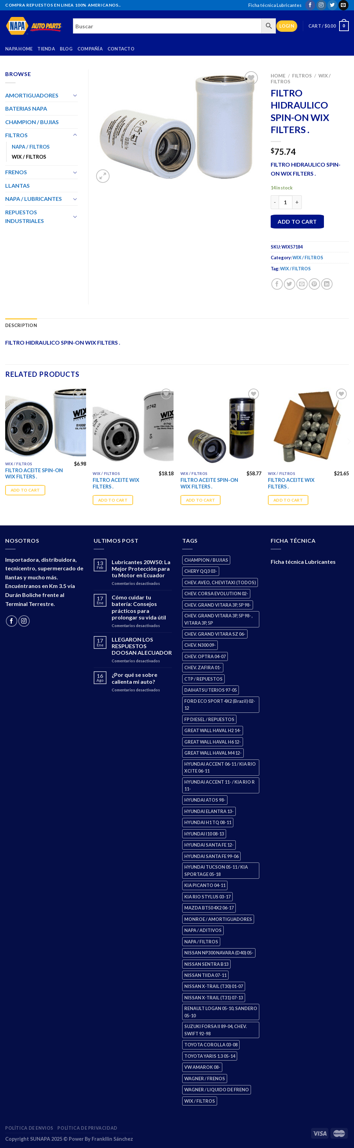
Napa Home (18, 49)
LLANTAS (17, 185)
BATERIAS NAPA (26, 108)
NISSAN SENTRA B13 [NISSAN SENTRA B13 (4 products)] (206, 964)
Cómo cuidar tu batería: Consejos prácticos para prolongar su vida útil (139, 607)
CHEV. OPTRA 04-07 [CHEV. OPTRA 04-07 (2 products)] (205, 656)
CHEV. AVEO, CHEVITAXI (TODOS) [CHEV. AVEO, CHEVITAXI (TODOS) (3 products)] (220, 582)
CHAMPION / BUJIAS (32, 122)
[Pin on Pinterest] (314, 284)
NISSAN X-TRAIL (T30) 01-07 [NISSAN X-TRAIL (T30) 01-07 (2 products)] (213, 986)
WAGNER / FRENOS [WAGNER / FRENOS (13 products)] (204, 1078)
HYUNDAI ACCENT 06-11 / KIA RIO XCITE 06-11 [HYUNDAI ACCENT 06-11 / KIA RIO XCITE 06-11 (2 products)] (220, 767)
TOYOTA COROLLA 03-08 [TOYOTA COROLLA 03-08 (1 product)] (210, 1044)
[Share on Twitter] (289, 284)
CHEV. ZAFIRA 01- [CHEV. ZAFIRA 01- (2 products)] (202, 667)
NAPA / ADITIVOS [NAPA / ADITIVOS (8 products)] (203, 930)
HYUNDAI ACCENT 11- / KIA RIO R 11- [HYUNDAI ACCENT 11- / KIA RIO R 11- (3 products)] (219, 785)
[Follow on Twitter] (332, 5)
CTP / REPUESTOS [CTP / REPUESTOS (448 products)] (203, 679)
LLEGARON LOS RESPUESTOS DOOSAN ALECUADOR (142, 646)
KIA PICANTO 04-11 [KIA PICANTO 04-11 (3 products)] (204, 885)
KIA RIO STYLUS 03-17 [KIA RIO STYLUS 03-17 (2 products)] (207, 896)
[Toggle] (75, 95)
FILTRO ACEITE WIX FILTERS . (116, 483)
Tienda (46, 49)
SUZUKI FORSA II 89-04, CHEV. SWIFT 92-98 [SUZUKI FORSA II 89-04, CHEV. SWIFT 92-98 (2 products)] (215, 1030)
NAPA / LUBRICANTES (33, 198)
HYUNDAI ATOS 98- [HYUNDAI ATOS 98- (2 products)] (204, 800)
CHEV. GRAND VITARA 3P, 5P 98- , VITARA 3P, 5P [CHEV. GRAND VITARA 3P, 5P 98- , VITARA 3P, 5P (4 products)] (218, 619)
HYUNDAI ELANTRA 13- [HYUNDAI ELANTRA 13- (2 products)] (209, 811)
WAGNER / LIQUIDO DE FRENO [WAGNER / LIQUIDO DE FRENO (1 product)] (216, 1089)
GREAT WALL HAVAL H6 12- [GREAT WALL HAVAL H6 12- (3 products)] (212, 742)
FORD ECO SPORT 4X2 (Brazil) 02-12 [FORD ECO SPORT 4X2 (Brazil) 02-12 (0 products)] (219, 704)
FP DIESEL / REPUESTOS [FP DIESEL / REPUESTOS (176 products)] (209, 719)
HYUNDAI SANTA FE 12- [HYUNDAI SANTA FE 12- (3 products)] (209, 845)
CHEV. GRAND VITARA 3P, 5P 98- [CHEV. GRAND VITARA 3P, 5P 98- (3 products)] (217, 605)
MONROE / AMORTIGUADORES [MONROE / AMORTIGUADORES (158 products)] (218, 919)
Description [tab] (21, 325)
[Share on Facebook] (277, 284)
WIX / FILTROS (307, 257)
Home (278, 75)
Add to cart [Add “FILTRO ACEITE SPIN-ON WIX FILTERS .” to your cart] (25, 490)
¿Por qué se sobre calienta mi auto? (134, 677)
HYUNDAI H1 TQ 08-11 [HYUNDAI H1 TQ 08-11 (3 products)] (207, 822)
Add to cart (297, 221)
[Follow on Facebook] (310, 5)
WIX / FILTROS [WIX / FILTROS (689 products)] (199, 1101)
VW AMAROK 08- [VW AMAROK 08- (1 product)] (202, 1067)
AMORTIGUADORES (31, 95)
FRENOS (16, 172)
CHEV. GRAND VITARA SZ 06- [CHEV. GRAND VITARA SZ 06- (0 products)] (214, 634)
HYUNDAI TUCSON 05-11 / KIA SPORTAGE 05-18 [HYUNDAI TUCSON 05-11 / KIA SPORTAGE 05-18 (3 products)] (216, 870)
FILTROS (302, 75)
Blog (66, 49)
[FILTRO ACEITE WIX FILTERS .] (133, 427)
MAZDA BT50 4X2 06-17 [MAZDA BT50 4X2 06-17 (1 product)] (209, 908)
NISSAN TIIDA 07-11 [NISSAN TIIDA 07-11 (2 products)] (205, 975)
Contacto (121, 49)
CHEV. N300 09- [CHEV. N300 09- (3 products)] (200, 645)
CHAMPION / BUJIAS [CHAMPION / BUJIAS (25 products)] (206, 560)
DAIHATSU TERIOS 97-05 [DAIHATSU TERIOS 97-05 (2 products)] (210, 690)
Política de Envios (29, 1128)
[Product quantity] (285, 202)
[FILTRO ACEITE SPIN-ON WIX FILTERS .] (45, 422)
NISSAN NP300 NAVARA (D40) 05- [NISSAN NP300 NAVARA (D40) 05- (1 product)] (218, 952)
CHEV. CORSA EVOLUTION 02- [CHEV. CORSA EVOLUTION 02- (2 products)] (216, 593)
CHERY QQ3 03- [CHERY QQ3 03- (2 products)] (200, 571)
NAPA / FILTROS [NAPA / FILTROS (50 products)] (201, 941)
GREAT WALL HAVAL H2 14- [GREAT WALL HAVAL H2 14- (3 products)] (212, 730)
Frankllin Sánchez (112, 1139)
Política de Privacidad (87, 1128)
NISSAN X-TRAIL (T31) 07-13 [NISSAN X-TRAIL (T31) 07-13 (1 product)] (213, 997)
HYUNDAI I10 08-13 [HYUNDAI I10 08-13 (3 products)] (204, 834)
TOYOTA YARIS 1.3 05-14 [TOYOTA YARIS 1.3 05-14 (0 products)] (209, 1056)
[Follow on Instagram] (321, 5)
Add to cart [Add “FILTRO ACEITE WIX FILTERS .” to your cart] (113, 500)
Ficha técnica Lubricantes (274, 5)
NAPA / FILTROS (30, 147)
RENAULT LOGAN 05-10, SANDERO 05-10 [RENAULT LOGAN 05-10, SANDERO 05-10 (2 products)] (220, 1012)
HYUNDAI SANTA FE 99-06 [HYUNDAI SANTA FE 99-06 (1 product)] (211, 856)
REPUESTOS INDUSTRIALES (24, 216)
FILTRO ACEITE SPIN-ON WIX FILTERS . (34, 473)
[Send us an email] (343, 5)
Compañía (90, 49)
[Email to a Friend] (302, 284)
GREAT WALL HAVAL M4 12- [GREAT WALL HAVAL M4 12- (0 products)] (213, 753)
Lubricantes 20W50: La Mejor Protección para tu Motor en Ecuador (141, 568)
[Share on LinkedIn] (327, 284)
